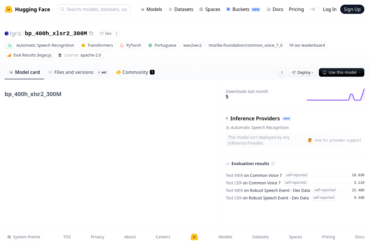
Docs (274, 9)
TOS (67, 236)
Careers (163, 236)
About (130, 236)
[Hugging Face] (194, 237)
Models (151, 9)
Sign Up (352, 9)
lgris (15, 33)
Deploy (303, 72)
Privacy (97, 236)
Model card (24, 72)
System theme (23, 236)
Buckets (243, 9)
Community (135, 72)
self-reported (296, 175)
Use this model (342, 72)
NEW (286, 118)
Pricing (296, 9)
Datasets (180, 9)
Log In (329, 9)
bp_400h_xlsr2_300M (56, 33)
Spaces (209, 9)
